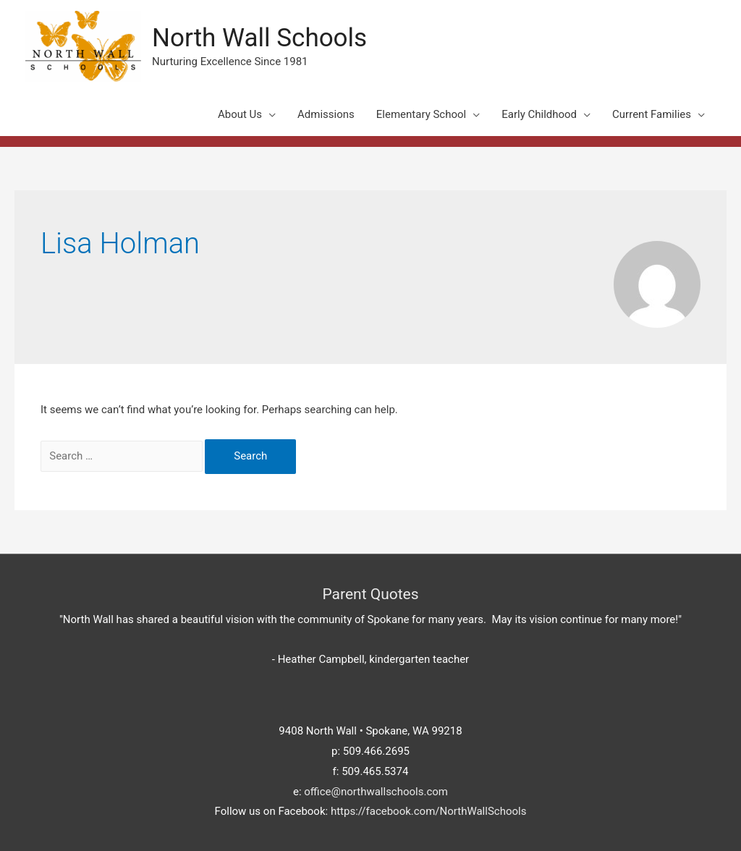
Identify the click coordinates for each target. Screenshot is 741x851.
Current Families (651, 114)
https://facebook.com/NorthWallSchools (429, 811)
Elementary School (421, 114)
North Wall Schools (259, 38)
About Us (240, 114)
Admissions (326, 114)
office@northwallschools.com (376, 791)
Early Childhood (539, 114)
